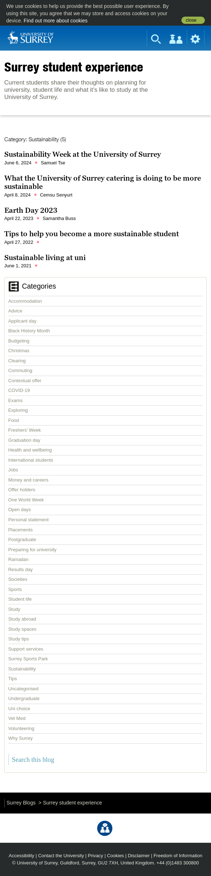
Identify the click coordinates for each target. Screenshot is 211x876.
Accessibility (21, 855)
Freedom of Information (178, 855)
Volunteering (21, 728)
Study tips (18, 639)
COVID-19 (19, 390)
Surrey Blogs (21, 803)
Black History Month (29, 330)
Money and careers (28, 480)
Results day (20, 569)
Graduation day (24, 440)
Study (14, 609)
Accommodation (25, 301)
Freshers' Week (24, 430)
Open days (19, 509)
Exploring (18, 410)
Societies (17, 579)
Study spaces (22, 629)
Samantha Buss (59, 218)
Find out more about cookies (56, 20)
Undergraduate (24, 698)
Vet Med (17, 718)
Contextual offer (25, 380)
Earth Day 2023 (30, 210)
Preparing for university (32, 549)
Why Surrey (20, 738)
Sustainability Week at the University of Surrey (82, 154)
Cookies (115, 855)
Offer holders (21, 489)
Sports (15, 589)
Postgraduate (22, 539)
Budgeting (19, 341)
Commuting (20, 370)
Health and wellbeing (30, 450)
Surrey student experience (73, 66)
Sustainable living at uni (45, 258)
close (191, 20)
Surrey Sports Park (28, 658)
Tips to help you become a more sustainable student (91, 234)
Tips (12, 678)
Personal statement (28, 519)
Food (13, 420)
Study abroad (22, 619)
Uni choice (19, 708)
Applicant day (22, 321)
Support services (25, 649)
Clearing (17, 360)
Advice (15, 311)
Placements (20, 529)
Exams (15, 400)
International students (30, 460)
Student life (20, 599)
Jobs (13, 469)
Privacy (95, 855)
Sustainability (22, 669)
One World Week (26, 499)
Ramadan (18, 559)
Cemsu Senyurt (56, 195)
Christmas (19, 350)
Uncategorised (23, 688)
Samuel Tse (53, 162)
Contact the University (61, 855)
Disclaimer (139, 855)
